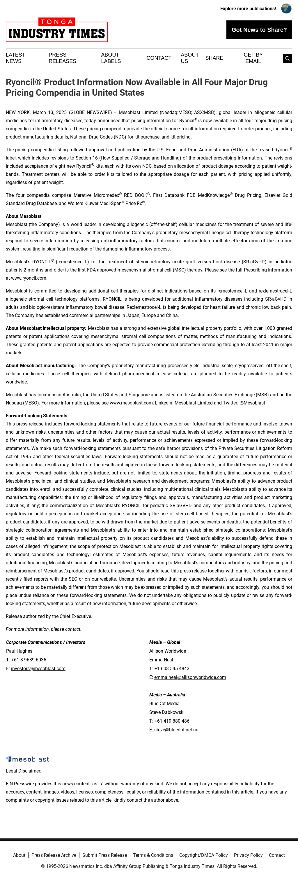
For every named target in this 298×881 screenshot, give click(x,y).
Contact (158, 58)
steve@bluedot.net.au (176, 730)
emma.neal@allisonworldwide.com (190, 677)
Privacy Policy (248, 855)
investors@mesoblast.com (38, 668)
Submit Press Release (104, 855)
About (19, 855)
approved (106, 270)
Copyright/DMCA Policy (203, 855)
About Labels (111, 58)
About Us (190, 58)
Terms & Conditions (153, 855)
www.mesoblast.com (131, 403)
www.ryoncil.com (28, 278)
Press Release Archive (53, 855)
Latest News (15, 58)
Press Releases (62, 58)
